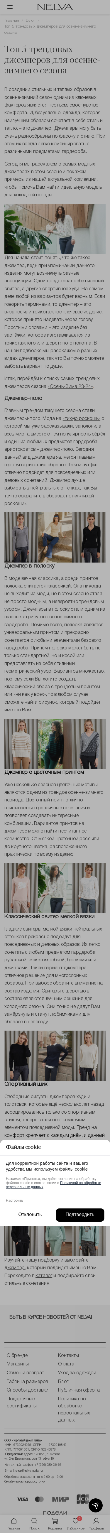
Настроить (14, 1200)
